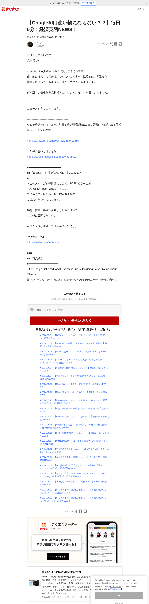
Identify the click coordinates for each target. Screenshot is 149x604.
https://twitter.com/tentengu (43, 242)
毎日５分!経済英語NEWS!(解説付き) (46, 37)
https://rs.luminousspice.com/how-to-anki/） (53, 156)
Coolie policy (115, 593)
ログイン (141, 9)
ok (119, 599)
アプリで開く (88, 3)
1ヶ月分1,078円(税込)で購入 (74, 320)
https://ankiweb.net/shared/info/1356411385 (53, 140)
